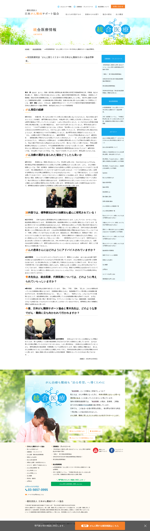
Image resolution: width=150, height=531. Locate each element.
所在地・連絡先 (31, 478)
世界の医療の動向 (108, 201)
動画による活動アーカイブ (103, 450)
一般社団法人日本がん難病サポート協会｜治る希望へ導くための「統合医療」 (42, 12)
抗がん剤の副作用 (32, 460)
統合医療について (103, 6)
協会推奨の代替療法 (108, 250)
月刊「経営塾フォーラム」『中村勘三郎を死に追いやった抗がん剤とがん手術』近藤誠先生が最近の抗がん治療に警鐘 (113, 120)
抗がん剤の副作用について (110, 147)
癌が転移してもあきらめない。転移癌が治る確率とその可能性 (113, 167)
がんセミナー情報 (66, 6)
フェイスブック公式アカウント (119, 450)
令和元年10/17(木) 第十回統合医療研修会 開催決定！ (113, 80)
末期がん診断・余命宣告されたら (36, 462)
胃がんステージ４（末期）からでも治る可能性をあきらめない (113, 245)
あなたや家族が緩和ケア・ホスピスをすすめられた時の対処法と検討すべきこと (113, 140)
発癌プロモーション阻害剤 (110, 255)
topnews (105, 173)
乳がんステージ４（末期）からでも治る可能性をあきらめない (113, 217)
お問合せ (118, 6)
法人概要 (119, 14)
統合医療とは (106, 192)
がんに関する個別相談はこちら (100, 526)
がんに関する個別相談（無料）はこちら (71, 484)
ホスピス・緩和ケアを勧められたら (37, 465)
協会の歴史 (107, 14)
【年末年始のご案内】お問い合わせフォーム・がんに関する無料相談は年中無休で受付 (113, 67)
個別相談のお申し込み (109, 279)
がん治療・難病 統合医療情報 (35, 454)
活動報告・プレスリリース (85, 6)
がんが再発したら (32, 473)
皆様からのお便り (92, 14)
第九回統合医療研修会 (109, 86)
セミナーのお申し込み (109, 274)
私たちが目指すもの (73, 14)
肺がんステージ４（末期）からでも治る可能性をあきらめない (113, 237)
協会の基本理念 (107, 182)
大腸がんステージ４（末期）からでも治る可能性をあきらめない (113, 224)
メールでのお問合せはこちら (36, 494)
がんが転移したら (32, 470)
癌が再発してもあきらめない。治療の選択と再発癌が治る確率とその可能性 (113, 160)
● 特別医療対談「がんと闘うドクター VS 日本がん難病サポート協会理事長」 (113, 110)
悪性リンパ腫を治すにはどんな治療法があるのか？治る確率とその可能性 (113, 231)
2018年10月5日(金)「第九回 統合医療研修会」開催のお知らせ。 (113, 92)
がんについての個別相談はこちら (82, 438)
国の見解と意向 (107, 196)
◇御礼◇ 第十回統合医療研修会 (112, 74)
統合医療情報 (113, 101)
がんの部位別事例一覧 (109, 211)
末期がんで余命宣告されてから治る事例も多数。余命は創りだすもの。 (113, 153)
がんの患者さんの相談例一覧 (111, 206)
